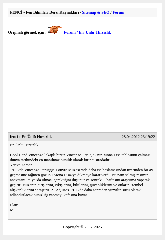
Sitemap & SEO (95, 12)
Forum (118, 12)
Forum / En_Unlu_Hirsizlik (87, 32)
